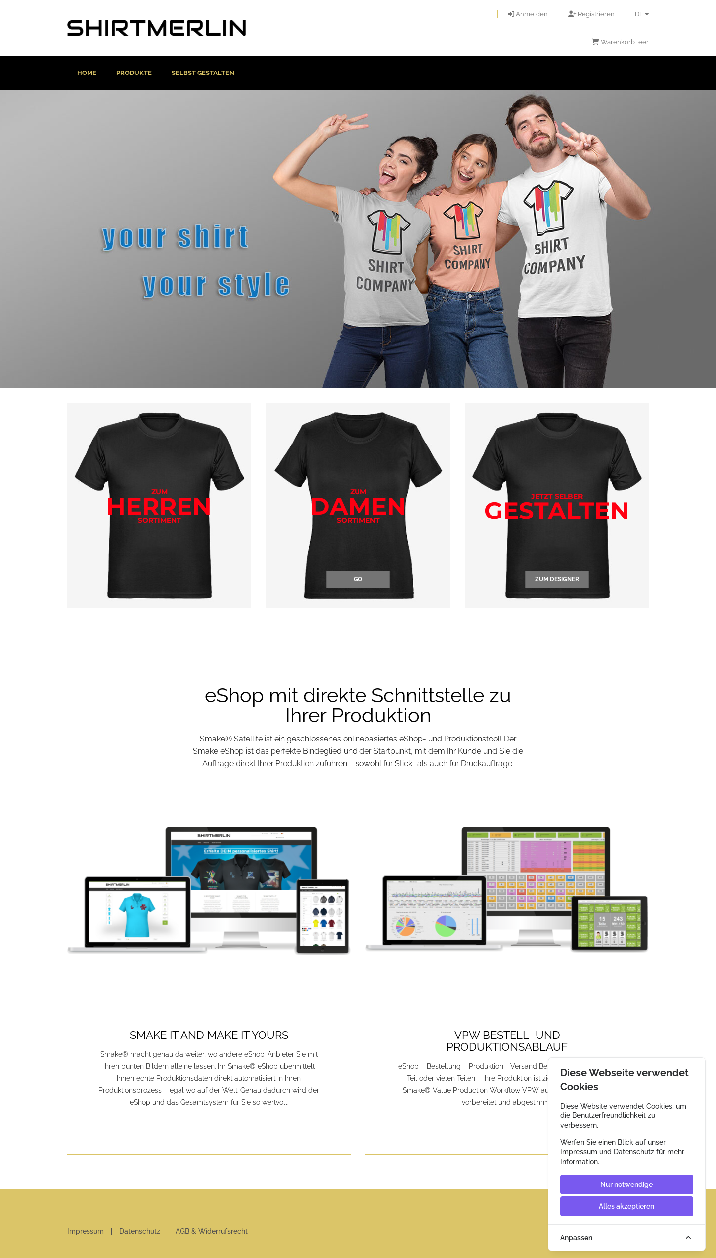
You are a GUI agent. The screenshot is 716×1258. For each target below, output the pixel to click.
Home (86, 72)
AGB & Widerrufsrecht (212, 1231)
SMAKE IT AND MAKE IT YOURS (209, 1035)
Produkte (134, 72)
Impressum (85, 1231)
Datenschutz (139, 1231)
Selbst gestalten (203, 72)
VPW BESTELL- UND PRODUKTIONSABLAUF (507, 1041)
